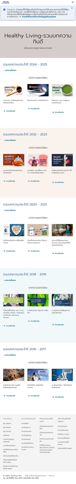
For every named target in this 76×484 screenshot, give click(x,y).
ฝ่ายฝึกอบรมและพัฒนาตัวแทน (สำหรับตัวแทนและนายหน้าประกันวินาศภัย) (47, 449)
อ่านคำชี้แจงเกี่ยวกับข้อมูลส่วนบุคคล (37, 16)
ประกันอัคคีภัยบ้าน (27, 443)
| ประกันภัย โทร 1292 (31, 478)
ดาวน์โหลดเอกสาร (9, 445)
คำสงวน (51, 476)
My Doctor (7, 431)
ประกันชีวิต (24, 423)
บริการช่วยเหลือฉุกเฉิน (10, 456)
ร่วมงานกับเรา (62, 426)
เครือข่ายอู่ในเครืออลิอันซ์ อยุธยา (10, 461)
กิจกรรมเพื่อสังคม (64, 438)
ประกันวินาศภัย (26, 431)
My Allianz (7, 423)
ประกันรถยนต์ (25, 439)
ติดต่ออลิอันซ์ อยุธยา (65, 448)
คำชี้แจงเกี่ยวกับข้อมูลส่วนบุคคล (35, 476)
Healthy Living (63, 434)
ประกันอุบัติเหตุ (26, 435)
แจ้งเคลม (6, 435)
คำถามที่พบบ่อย (63, 430)
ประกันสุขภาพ (25, 427)
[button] (72, 8)
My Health (7, 427)
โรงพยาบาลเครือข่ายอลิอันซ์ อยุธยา (10, 467)
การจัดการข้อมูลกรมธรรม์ (8, 440)
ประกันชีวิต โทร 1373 (14, 478)
